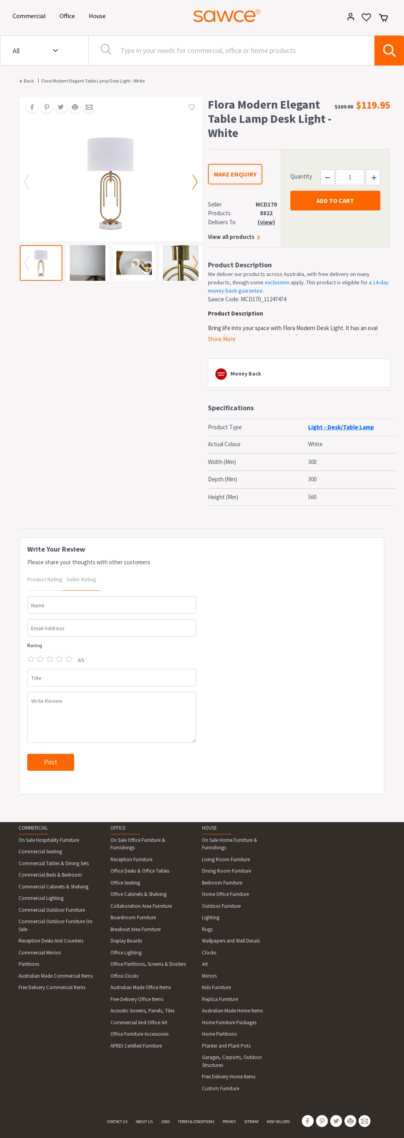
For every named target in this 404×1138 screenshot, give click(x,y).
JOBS (165, 1121)
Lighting (210, 917)
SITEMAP (251, 1121)
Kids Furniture (216, 987)
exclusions (277, 282)
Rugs (207, 929)
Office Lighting (126, 952)
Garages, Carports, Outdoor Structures (232, 1061)
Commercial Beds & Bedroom (50, 874)
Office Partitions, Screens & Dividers (148, 964)
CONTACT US (117, 1121)
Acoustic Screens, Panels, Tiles (142, 1010)
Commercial (31, 15)
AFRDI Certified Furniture (136, 1045)
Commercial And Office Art (138, 1022)
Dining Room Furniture (226, 871)
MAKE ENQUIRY (235, 174)
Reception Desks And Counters (51, 940)
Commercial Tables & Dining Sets (54, 863)
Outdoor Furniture (221, 906)
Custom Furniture (220, 1088)
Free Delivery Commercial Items (52, 987)
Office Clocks (124, 976)
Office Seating (125, 882)
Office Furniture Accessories (139, 1034)
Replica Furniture (220, 999)
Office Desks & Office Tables (139, 871)
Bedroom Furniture (222, 882)
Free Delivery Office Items (136, 999)
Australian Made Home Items (232, 1010)
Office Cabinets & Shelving (138, 894)
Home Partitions (219, 1034)
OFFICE (118, 827)
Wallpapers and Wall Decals (231, 940)
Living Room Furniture (226, 859)
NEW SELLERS (278, 1121)
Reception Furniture (131, 859)
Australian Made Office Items (140, 987)
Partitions (29, 964)
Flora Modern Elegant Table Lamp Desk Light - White (93, 81)
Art (205, 964)
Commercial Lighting (41, 898)
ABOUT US (144, 1121)
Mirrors (209, 976)
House (98, 15)
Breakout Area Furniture (135, 929)
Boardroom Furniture (133, 917)
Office (69, 15)
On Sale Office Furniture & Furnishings (137, 844)
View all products (231, 236)
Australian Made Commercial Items (56, 976)
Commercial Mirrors (40, 952)
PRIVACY (229, 1121)
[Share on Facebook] (29, 108)
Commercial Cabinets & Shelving (53, 886)
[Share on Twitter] (58, 108)
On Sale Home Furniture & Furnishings (229, 844)
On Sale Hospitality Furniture (49, 840)
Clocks (209, 952)
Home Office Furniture (225, 894)
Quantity (301, 176)
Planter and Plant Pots (226, 1045)
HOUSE (209, 827)
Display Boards (126, 940)
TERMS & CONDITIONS (196, 1121)
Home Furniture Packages (229, 1022)
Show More (222, 339)
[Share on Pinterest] (44, 108)
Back (29, 81)
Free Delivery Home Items (228, 1076)
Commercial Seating (40, 851)
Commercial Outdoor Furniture (52, 910)
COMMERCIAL (33, 827)
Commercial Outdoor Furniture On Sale (55, 925)
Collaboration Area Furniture (141, 906)
